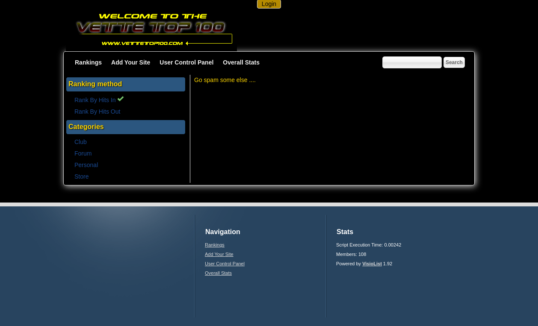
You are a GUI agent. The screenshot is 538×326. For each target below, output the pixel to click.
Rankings (88, 62)
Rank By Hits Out (97, 111)
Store (81, 176)
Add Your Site (130, 62)
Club (80, 141)
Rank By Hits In (99, 100)
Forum (83, 153)
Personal (86, 165)
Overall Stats (241, 62)
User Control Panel (186, 62)
